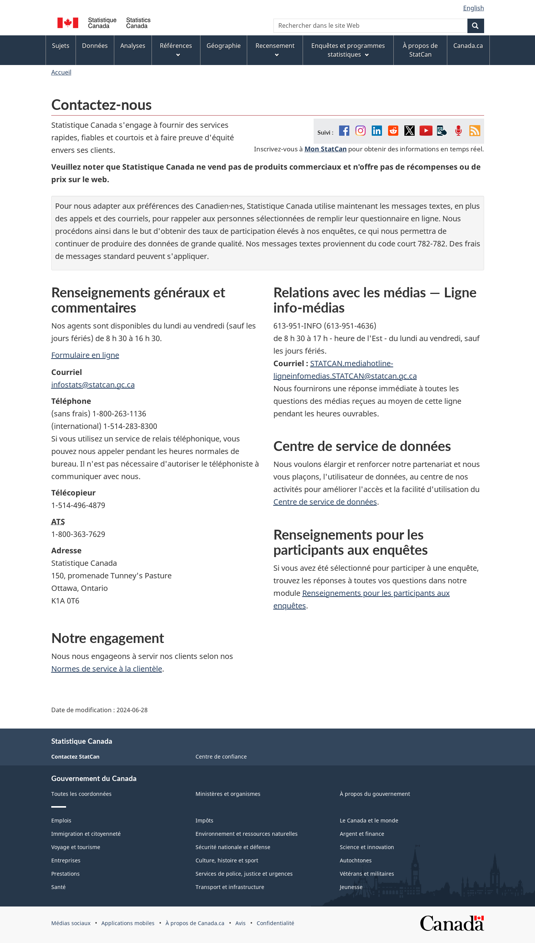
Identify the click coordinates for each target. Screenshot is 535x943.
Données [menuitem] (95, 45)
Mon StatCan (326, 148)
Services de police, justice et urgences (244, 873)
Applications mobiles (128, 923)
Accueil (61, 72)
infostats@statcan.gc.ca (93, 384)
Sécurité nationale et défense (233, 847)
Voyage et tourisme (75, 847)
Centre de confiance (221, 756)
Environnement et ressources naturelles (247, 833)
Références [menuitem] (176, 49)
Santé (58, 887)
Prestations (65, 873)
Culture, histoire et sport (227, 860)
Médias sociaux (70, 923)
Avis (240, 923)
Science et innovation (367, 847)
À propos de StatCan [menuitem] (420, 50)
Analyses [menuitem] (132, 45)
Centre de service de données (325, 502)
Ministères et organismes (228, 793)
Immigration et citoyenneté (86, 833)
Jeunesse (351, 887)
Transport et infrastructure (230, 887)
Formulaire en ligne (85, 355)
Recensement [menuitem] (275, 49)
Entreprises (65, 860)
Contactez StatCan (75, 756)
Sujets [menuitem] (60, 45)
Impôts (204, 820)
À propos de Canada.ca (195, 923)
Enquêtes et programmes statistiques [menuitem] (348, 50)
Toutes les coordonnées (81, 793)
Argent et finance (362, 833)
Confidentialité (275, 923)
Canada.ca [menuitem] (468, 45)
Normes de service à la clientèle (106, 669)
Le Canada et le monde (369, 820)
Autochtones (356, 860)
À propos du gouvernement (375, 793)
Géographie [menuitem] (224, 45)
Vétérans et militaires (367, 873)
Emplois (61, 820)
